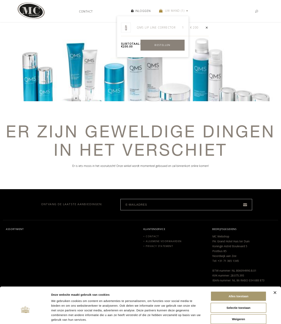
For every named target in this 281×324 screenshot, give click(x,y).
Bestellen (163, 45)
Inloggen (141, 11)
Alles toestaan (238, 276)
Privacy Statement (159, 246)
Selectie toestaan (239, 287)
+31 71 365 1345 (228, 261)
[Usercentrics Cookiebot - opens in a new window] (25, 316)
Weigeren (238, 299)
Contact (86, 11)
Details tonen (229, 316)
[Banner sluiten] (275, 272)
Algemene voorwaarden (163, 241)
